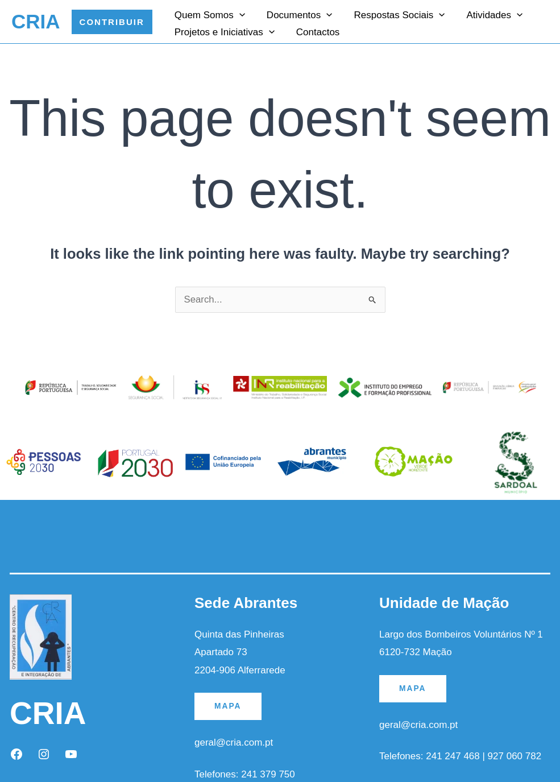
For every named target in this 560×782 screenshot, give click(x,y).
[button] (112, 22)
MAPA (228, 706)
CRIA (35, 21)
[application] (238, 13)
